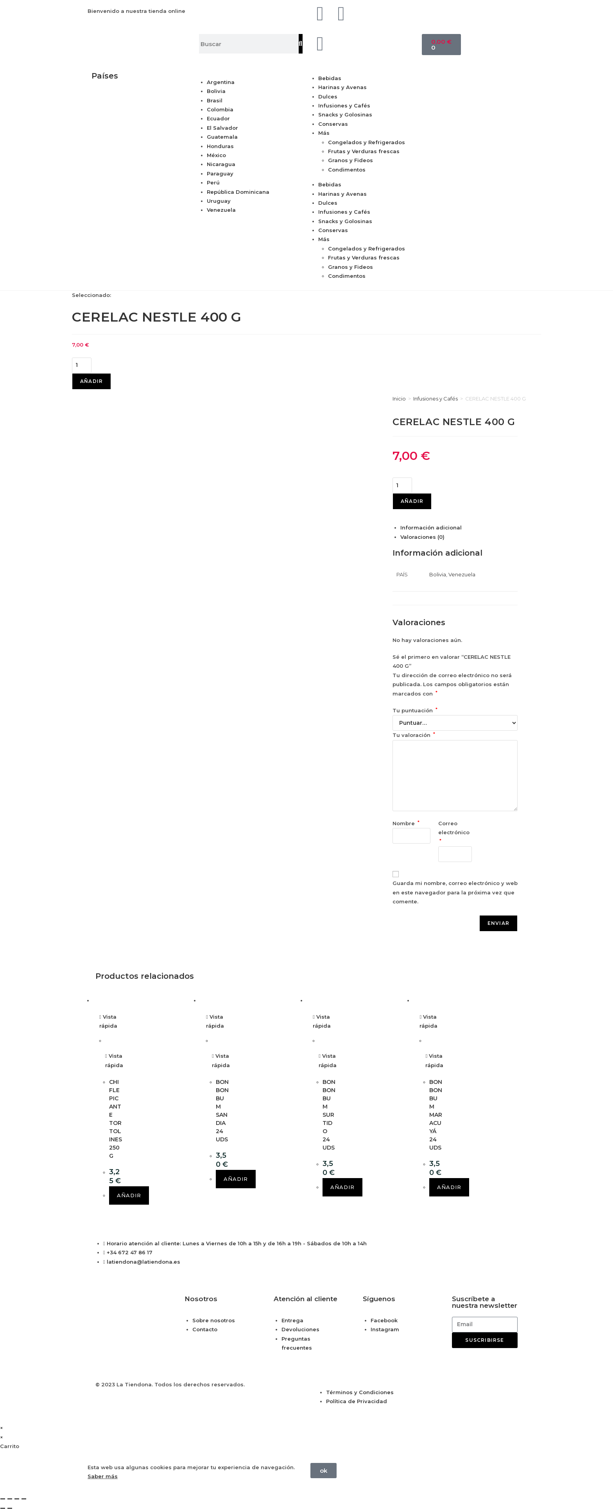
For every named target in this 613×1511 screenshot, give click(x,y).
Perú (213, 182)
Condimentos (347, 169)
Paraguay (220, 173)
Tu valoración (414, 735)
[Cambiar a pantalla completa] (10, 1499)
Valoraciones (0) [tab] (422, 537)
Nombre (406, 823)
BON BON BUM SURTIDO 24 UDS (329, 1114)
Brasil (214, 100)
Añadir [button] (129, 1195)
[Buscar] (301, 44)
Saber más (103, 1476)
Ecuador (218, 118)
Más (324, 133)
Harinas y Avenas (342, 87)
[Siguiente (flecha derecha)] (10, 1508)
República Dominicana (238, 192)
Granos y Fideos (350, 160)
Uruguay (219, 201)
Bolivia (216, 91)
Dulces (327, 96)
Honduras (220, 146)
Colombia (220, 109)
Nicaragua (221, 164)
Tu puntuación (415, 710)
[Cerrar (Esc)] (24, 1499)
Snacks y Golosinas (345, 114)
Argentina (221, 82)
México (216, 155)
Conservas (333, 124)
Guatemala (222, 137)
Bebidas (329, 78)
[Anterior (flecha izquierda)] (2, 1508)
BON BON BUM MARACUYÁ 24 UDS (435, 1114)
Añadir (91, 381)
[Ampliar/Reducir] (2, 1499)
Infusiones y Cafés (344, 105)
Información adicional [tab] (431, 527)
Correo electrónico (454, 831)
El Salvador (222, 128)
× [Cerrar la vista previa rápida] (1, 1428)
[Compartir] (17, 1499)
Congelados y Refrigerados (366, 142)
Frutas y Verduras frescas (364, 151)
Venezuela (221, 210)
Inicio (399, 398)
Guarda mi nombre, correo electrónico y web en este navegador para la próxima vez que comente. (455, 892)
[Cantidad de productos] (81, 365)
